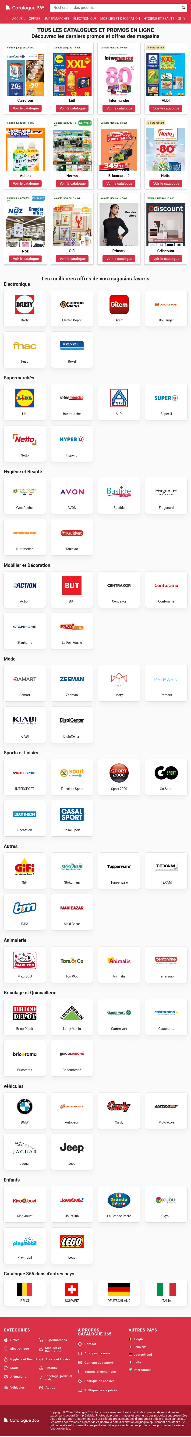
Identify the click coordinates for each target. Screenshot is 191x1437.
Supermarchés (57, 18)
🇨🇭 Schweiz (137, 1347)
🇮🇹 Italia (135, 1362)
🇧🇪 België (136, 1339)
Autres (47, 1388)
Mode (11, 1368)
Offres (35, 18)
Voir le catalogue (26, 108)
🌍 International (140, 1370)
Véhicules (14, 1388)
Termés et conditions (97, 1372)
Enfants (48, 1368)
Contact (87, 1344)
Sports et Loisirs (54, 1359)
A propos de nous (94, 1353)
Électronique (84, 18)
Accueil (18, 18)
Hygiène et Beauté (159, 18)
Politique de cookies (96, 1381)
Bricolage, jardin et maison (55, 1378)
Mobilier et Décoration (120, 18)
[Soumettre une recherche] (183, 7)
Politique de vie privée (97, 1390)
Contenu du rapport (95, 1362)
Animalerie (15, 1377)
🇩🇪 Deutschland (140, 1354)
